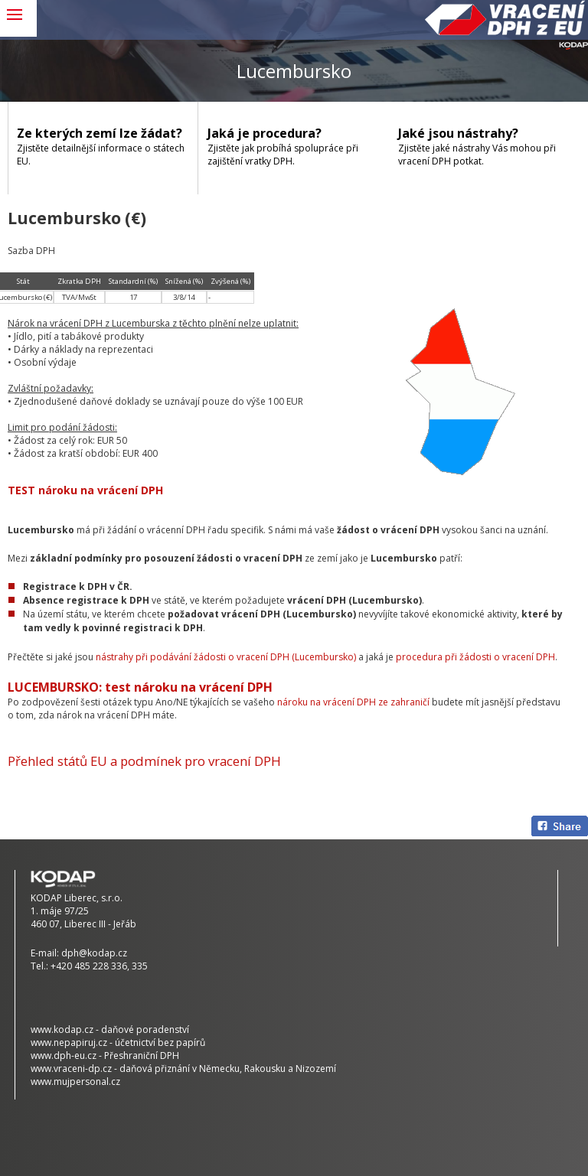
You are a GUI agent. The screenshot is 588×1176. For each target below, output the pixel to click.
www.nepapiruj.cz (69, 1042)
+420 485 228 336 (89, 965)
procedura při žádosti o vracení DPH (475, 656)
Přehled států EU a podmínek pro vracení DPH (144, 761)
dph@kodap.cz (94, 952)
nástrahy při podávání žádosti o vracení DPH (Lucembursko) (226, 656)
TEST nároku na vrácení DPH (85, 490)
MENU (18, 18)
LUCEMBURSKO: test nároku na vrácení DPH (140, 687)
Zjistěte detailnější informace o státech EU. (102, 146)
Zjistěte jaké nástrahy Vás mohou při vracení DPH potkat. (484, 146)
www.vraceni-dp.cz (71, 1068)
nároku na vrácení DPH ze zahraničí (353, 702)
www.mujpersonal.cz (75, 1081)
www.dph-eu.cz (63, 1055)
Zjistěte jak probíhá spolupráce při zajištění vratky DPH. (293, 146)
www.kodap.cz (62, 1029)
